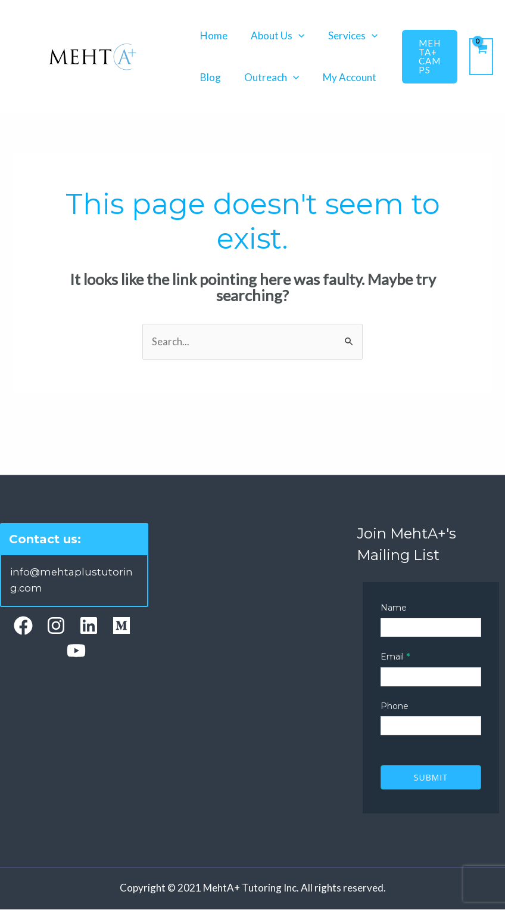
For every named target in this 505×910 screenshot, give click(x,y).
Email (395, 657)
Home (212, 35)
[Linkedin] (88, 625)
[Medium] (121, 625)
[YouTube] (76, 650)
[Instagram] (55, 625)
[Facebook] (23, 625)
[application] (294, 35)
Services (344, 35)
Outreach (266, 77)
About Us (273, 35)
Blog (208, 77)
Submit (431, 778)
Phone (395, 706)
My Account (341, 77)
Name (394, 608)
